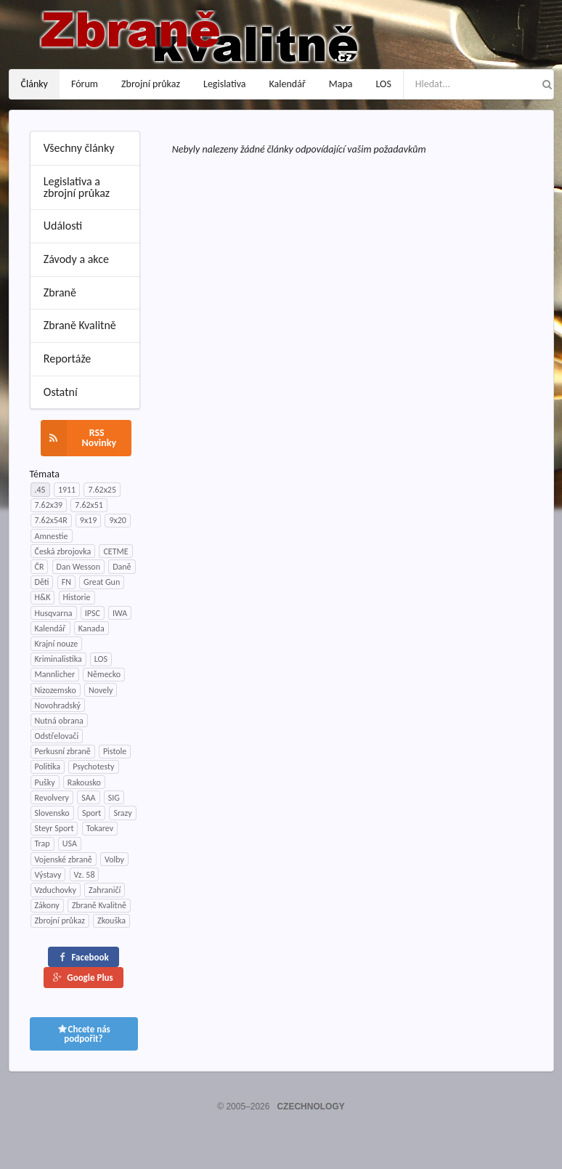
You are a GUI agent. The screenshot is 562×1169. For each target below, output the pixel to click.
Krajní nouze (56, 644)
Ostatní (61, 392)
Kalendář (287, 84)
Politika (47, 766)
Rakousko (84, 782)
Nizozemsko (55, 690)
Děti (42, 582)
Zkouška (111, 920)
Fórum (84, 84)
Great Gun (102, 582)
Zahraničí (105, 890)
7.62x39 (49, 505)
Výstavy (48, 875)
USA (69, 843)
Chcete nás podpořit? (83, 1034)
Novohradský (58, 705)
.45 (40, 490)
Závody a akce (76, 259)
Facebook (83, 957)
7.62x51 (89, 505)
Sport (91, 813)
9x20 (117, 520)
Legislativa (224, 84)
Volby (114, 859)
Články (34, 84)
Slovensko (52, 813)
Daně (122, 567)
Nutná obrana (59, 721)
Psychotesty (93, 766)
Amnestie (51, 536)
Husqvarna (54, 613)
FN (66, 582)
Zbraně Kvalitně (80, 325)
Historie (77, 597)
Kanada (91, 628)
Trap (42, 843)
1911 (67, 490)
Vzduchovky (55, 890)
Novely (101, 690)
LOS (383, 84)
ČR (39, 567)
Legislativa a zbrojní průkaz (77, 187)
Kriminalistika (58, 659)
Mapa (341, 84)
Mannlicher (55, 674)
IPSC (92, 613)
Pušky (45, 782)
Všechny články (79, 148)
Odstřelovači (57, 736)
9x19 (88, 520)
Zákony (47, 905)
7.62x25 (102, 490)
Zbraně (60, 292)
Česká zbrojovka (63, 551)
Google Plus (82, 977)
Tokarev (99, 828)
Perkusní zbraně (63, 751)
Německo (104, 674)
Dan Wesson (78, 567)
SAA (88, 798)
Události (63, 225)
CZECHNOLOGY (310, 1106)
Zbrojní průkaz (150, 84)
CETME (115, 551)
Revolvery (52, 798)
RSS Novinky (79, 438)
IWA (120, 613)
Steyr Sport (54, 828)
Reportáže (67, 358)
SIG (114, 798)
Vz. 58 (84, 875)
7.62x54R (51, 520)
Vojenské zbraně (63, 859)
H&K (43, 597)
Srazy (122, 813)
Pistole (114, 751)
